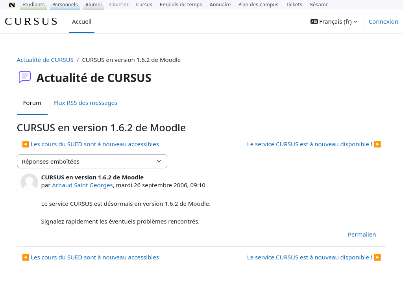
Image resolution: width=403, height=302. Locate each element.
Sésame (319, 4)
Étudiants (33, 4)
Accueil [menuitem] (81, 21)
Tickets (294, 4)
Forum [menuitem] (43, 102)
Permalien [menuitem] (350, 234)
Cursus (144, 4)
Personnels (65, 4)
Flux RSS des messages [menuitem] (96, 102)
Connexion (383, 21)
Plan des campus (258, 4)
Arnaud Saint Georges (93, 185)
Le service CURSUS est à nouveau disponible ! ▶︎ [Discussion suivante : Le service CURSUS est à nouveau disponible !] (303, 144)
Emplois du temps (181, 4)
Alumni (93, 4)
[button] (333, 21)
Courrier (119, 4)
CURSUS (32, 21)
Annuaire (220, 4)
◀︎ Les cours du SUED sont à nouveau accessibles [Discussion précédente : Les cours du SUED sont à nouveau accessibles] (101, 144)
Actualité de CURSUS (56, 59)
